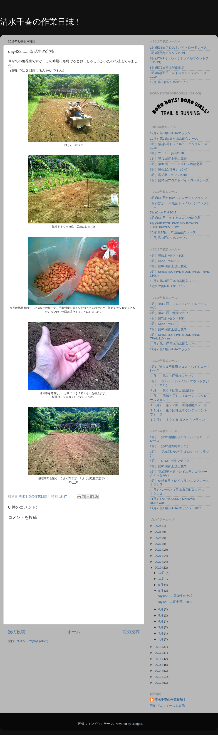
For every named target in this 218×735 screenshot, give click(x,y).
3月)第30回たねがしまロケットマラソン (178, 198)
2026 (158, 525)
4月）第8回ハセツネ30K (167, 255)
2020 (158, 561)
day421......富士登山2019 (175, 602)
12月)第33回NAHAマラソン (169, 238)
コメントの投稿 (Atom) (32, 641)
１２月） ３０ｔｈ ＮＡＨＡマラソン (177, 419)
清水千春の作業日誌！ (41, 21)
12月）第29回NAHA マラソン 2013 (175, 508)
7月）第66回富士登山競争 (168, 466)
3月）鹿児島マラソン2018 (168, 175)
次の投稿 (16, 631)
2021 (158, 555)
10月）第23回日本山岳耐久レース (174, 344)
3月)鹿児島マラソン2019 (167, 53)
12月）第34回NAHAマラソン (170, 133)
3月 (161, 627)
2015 (158, 664)
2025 (158, 531)
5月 (161, 615)
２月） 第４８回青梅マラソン (172, 376)
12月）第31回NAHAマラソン (170, 349)
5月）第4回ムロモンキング (169, 169)
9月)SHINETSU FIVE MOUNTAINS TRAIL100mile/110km (174, 225)
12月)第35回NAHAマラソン (169, 82)
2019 (158, 567)
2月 (161, 633)
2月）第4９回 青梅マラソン (170, 313)
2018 (158, 646)
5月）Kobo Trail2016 (164, 261)
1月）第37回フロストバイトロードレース (179, 180)
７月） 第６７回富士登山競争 (172, 390)
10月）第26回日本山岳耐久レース (174, 138)
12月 (162, 572)
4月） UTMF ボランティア (170, 461)
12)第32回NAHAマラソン (167, 286)
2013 (158, 676)
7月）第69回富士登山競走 (168, 266)
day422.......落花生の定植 (175, 596)
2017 (158, 652)
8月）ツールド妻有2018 (167, 153)
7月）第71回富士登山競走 (168, 158)
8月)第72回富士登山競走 (167, 67)
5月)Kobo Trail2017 (163, 212)
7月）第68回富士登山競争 (168, 329)
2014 (158, 670)
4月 (161, 621)
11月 (162, 578)
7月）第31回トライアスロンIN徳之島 (176, 164)
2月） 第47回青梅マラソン (170, 446)
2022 (158, 549)
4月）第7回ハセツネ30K (167, 318)
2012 (158, 682)
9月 (161, 585)
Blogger (137, 723)
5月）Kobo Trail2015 (164, 324)
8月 (161, 590)
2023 (158, 543)
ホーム (73, 631)
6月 (161, 609)
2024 (158, 537)
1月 (161, 639)
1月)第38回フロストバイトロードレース (178, 47)
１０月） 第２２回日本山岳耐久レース (178, 405)
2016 (158, 659)
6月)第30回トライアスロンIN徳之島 (175, 218)
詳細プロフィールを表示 (167, 706)
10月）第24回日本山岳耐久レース (174, 281)
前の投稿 (131, 631)
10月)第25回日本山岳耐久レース (173, 232)
